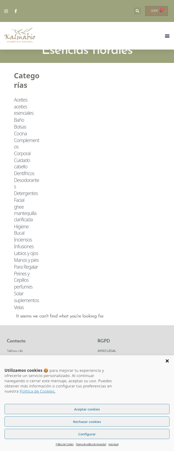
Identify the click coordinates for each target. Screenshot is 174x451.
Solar (18, 304)
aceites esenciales (23, 121)
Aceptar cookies (87, 409)
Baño (19, 131)
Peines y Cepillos (21, 288)
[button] (167, 361)
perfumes (23, 298)
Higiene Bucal (21, 240)
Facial (19, 211)
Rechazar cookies (87, 421)
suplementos (26, 311)
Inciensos (23, 250)
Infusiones (24, 257)
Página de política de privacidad (91, 444)
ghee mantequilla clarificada (25, 224)
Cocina (20, 144)
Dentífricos (24, 184)
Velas (19, 318)
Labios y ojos (26, 264)
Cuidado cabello (22, 174)
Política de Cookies (65, 444)
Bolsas (20, 137)
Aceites (20, 111)
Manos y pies (26, 271)
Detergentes (26, 204)
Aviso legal (113, 444)
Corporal (22, 164)
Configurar (87, 434)
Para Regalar (26, 278)
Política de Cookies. (38, 391)
